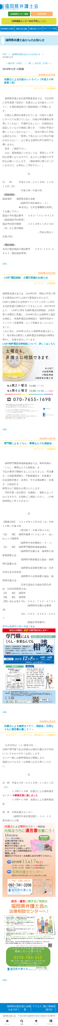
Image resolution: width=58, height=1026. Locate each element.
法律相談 (51, 88)
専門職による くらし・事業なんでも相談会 (28, 443)
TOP (4, 54)
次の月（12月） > (43, 63)
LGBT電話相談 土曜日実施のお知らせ (26, 277)
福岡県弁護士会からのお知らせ (26, 54)
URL (4, 263)
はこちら (29, 21)
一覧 (29, 63)
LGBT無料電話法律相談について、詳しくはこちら (28, 343)
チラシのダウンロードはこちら (18, 626)
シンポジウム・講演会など (32, 735)
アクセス (37, 1006)
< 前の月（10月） (15, 63)
